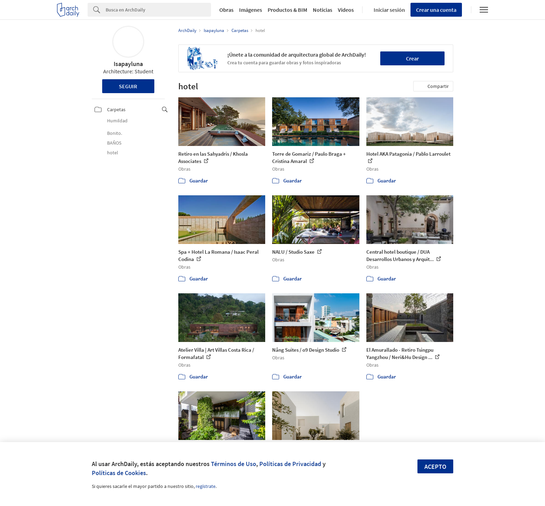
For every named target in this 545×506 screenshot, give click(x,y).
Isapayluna (128, 64)
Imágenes (250, 10)
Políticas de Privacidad (290, 464)
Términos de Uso (233, 464)
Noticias (322, 10)
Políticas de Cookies (119, 473)
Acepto (435, 467)
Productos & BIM (287, 10)
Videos (346, 10)
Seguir (128, 86)
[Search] (158, 10)
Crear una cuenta (436, 9)
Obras (226, 10)
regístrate (205, 486)
